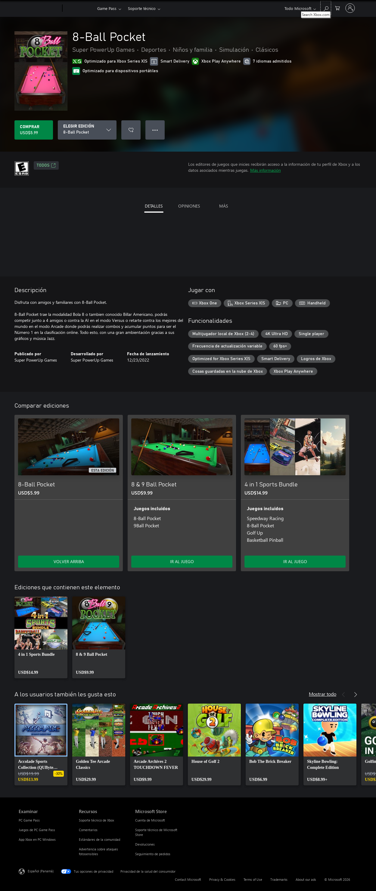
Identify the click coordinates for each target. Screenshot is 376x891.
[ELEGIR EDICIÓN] (87, 130)
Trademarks (278, 879)
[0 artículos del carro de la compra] (337, 8)
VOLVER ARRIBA (69, 561)
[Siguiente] (356, 694)
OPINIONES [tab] (189, 206)
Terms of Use (253, 879)
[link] (40, 637)
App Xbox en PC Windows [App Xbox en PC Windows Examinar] (37, 839)
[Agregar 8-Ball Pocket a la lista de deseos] (131, 130)
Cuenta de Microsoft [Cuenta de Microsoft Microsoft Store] (150, 820)
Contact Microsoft (188, 879)
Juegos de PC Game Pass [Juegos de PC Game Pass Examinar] (37, 830)
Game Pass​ (107, 8)
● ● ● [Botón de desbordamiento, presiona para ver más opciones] (155, 129)
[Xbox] (79, 8)
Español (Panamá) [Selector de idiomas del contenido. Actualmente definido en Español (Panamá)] (41, 871)
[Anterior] (343, 694)
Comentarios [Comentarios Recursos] (88, 830)
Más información (265, 170)
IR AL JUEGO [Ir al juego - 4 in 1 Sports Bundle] (295, 561)
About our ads (306, 879)
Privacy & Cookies (222, 879)
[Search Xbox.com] (325, 7)
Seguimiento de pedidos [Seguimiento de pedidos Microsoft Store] (152, 854)
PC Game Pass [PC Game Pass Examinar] (29, 820)
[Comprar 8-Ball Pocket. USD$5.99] (33, 130)
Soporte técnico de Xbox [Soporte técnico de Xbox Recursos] (96, 820)
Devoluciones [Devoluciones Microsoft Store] (145, 844)
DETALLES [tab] (154, 206)
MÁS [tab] (223, 206)
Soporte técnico (142, 8)
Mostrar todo (322, 694)
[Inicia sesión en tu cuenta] (350, 8)
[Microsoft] (39, 8)
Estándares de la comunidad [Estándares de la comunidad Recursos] (99, 839)
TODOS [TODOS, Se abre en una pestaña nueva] (46, 165)
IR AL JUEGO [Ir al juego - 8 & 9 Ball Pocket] (182, 561)
